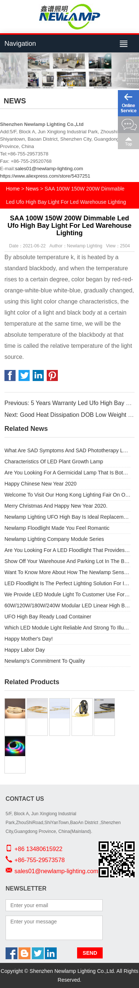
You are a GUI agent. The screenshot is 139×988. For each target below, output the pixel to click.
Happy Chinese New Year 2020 (40, 484)
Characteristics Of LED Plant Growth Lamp (53, 461)
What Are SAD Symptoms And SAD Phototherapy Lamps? (67, 450)
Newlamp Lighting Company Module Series (54, 539)
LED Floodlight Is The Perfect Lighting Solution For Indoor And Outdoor (67, 583)
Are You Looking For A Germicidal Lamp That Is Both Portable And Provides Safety (67, 473)
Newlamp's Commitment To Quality (44, 661)
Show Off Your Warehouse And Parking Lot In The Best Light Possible (67, 561)
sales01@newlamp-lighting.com (49, 168)
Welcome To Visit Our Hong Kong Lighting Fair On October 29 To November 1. (67, 495)
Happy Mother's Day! (28, 639)
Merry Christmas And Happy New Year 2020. (55, 506)
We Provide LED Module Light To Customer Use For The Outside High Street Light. (67, 594)
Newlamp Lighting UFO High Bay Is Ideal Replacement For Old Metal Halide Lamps (67, 517)
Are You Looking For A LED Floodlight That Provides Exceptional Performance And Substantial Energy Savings (67, 550)
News (32, 189)
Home (13, 189)
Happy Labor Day (24, 650)
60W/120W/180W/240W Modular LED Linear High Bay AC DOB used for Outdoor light (67, 605)
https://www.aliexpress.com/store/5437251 (45, 176)
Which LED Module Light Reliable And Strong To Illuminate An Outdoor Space (67, 628)
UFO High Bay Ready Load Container (47, 617)
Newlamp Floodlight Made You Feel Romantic (56, 528)
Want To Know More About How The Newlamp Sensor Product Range (67, 572)
